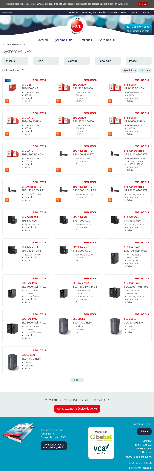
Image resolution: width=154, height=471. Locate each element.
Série (40, 60)
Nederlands (7, 13)
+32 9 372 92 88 (140, 27)
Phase (133, 60)
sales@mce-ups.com (138, 31)
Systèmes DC (107, 40)
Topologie (104, 60)
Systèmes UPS (64, 40)
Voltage (72, 60)
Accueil (43, 40)
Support (134, 12)
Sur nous (74, 12)
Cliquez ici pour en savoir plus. (114, 4)
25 (128, 70)
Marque (11, 60)
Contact (147, 12)
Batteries (86, 40)
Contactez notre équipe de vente (77, 408)
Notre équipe (89, 12)
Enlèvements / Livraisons (112, 12)
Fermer (142, 4)
